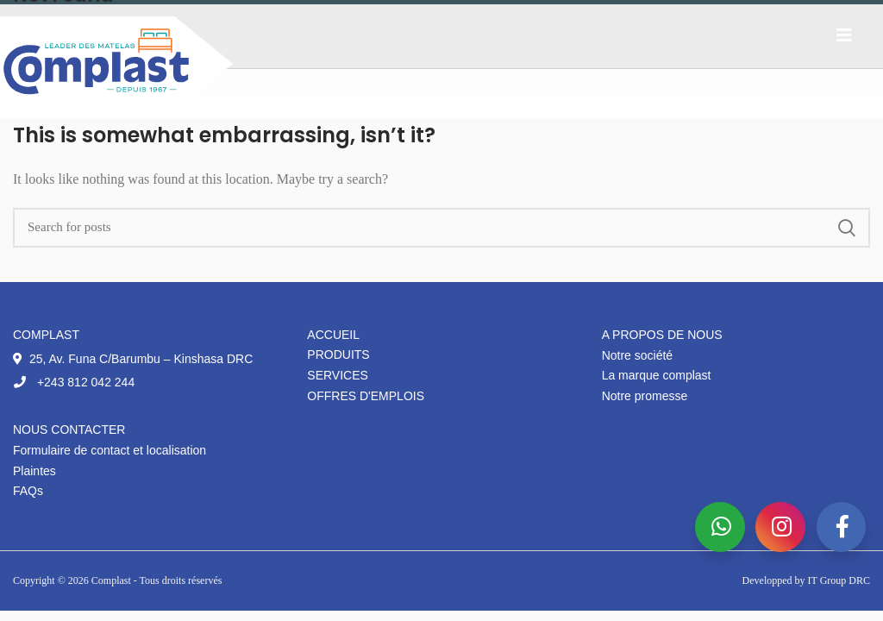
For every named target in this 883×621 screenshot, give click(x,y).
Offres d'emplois (365, 396)
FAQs (28, 491)
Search (846, 228)
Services (337, 375)
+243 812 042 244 (74, 382)
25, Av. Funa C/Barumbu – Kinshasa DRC (133, 359)
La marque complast (656, 375)
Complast (112, 580)
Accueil (333, 335)
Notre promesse (645, 396)
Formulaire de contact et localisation (109, 450)
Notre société (637, 355)
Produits (338, 354)
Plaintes (34, 471)
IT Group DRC (839, 580)
